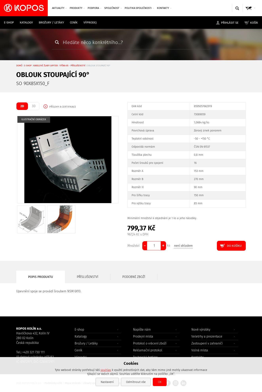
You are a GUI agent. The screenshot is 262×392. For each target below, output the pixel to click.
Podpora (95, 8)
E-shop (9, 22)
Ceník (74, 22)
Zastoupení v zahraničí (207, 343)
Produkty (77, 8)
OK (159, 382)
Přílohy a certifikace (62, 106)
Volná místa (199, 350)
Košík (254, 22)
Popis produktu (40, 277)
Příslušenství (87, 277)
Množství (133, 246)
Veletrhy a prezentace (206, 336)
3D (33, 106)
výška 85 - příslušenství (72, 65)
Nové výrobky (200, 329)
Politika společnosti (139, 8)
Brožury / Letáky (51, 22)
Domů (19, 65)
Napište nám (142, 329)
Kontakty (164, 8)
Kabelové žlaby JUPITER (45, 65)
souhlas (106, 370)
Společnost (113, 8)
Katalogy (26, 22)
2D (22, 106)
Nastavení (107, 382)
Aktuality (59, 8)
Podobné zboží (133, 277)
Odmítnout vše (136, 382)
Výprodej (90, 22)
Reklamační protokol (147, 350)
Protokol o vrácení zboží (149, 343)
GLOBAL (251, 12)
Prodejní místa (143, 336)
